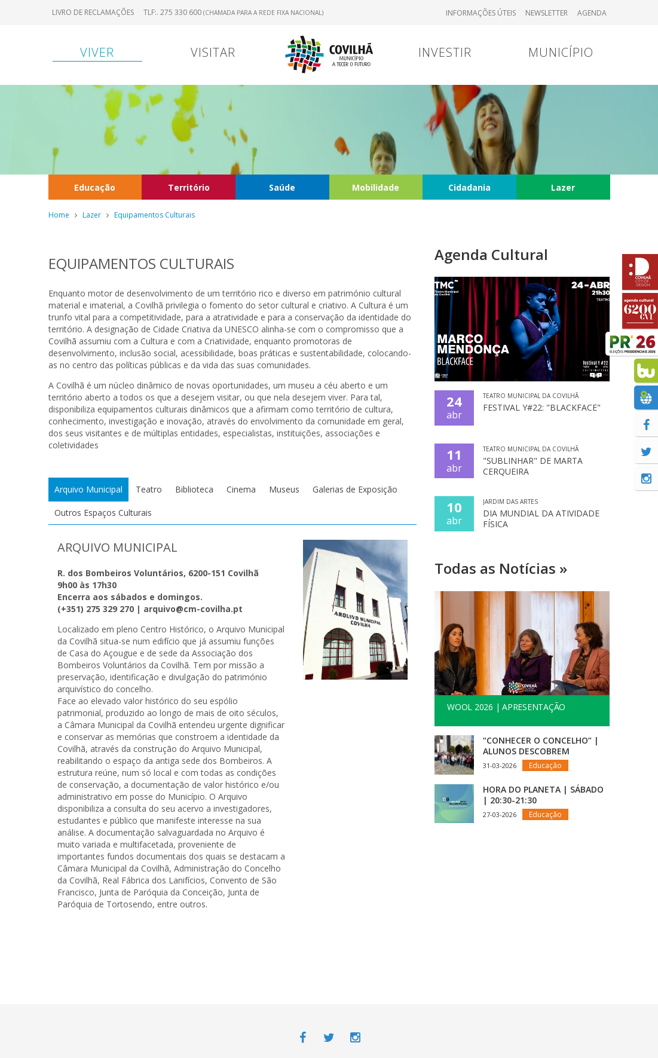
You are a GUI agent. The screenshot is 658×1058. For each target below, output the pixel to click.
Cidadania (469, 187)
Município (560, 52)
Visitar (213, 52)
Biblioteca (194, 489)
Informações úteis (481, 13)
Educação (94, 187)
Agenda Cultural (491, 254)
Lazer (563, 187)
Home (58, 215)
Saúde (282, 187)
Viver (97, 52)
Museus (284, 489)
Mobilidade (375, 187)
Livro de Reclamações (93, 12)
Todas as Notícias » (500, 568)
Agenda (592, 13)
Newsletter (546, 13)
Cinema (241, 489)
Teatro (149, 489)
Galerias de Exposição (355, 489)
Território (189, 187)
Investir (445, 52)
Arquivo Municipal (88, 489)
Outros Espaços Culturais (103, 512)
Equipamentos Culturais (154, 215)
